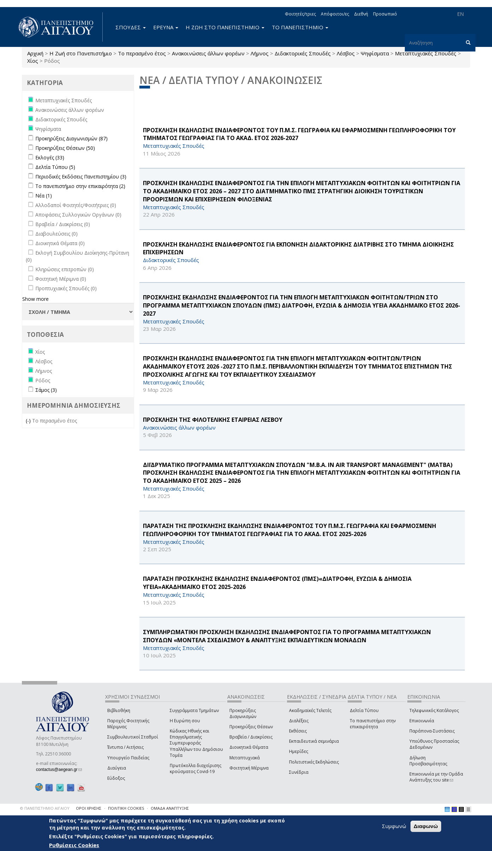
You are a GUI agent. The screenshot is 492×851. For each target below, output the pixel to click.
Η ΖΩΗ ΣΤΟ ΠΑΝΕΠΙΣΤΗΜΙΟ (225, 27)
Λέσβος (346, 53)
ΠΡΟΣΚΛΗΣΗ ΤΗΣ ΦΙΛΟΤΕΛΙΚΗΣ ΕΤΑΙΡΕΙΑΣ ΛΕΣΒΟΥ (212, 420)
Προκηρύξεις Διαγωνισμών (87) (71, 138)
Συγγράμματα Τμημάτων (194, 710)
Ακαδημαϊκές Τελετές (310, 710)
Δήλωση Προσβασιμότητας (428, 761)
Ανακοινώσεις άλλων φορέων (208, 53)
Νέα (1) (43, 195)
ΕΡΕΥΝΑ (165, 27)
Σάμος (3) (46, 390)
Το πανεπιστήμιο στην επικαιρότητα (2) (80, 186)
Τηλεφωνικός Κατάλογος (434, 710)
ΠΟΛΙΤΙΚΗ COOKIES (126, 808)
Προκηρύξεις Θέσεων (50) (65, 148)
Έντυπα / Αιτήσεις (125, 747)
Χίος (32, 60)
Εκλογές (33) (49, 157)
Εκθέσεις (298, 731)
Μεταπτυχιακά (244, 758)
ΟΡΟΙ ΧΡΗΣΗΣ (88, 808)
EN (460, 14)
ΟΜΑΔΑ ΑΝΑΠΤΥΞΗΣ (170, 808)
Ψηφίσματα (375, 53)
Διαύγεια (116, 768)
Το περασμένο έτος (142, 53)
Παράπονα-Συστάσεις (432, 731)
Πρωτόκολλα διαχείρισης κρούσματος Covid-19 (195, 768)
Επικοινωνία (421, 721)
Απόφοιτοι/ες (335, 14)
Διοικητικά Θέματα (248, 747)
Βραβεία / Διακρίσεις (250, 737)
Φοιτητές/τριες (300, 14)
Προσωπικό (385, 14)
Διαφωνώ (426, 826)
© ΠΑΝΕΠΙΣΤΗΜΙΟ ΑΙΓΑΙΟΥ (45, 808)
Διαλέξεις (298, 721)
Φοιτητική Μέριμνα (249, 768)
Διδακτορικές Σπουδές (303, 53)
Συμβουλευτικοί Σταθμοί (132, 737)
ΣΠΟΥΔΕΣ (130, 27)
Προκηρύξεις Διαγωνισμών (242, 713)
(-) (29, 420)
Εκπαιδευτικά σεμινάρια (314, 741)
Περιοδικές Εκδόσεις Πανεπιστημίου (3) (80, 176)
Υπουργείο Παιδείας (128, 758)
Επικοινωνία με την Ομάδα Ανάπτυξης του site (436, 777)
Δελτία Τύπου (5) (55, 167)
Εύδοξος (116, 778)
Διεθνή (361, 14)
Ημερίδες (298, 751)
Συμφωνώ (394, 825)
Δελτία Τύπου (364, 710)
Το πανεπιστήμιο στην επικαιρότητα (373, 724)
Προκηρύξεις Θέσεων (251, 727)
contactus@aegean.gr (59, 769)
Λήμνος (260, 53)
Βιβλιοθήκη (118, 710)
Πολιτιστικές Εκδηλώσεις (314, 762)
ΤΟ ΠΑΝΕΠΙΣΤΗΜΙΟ (300, 27)
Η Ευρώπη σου (185, 721)
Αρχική (35, 53)
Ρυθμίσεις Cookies (74, 845)
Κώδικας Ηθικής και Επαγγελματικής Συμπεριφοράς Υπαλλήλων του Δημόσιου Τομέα (196, 743)
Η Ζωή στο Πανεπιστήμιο (80, 53)
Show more (35, 299)
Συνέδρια (298, 772)
